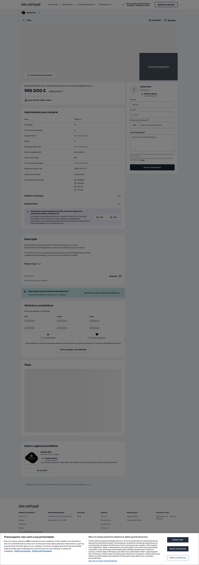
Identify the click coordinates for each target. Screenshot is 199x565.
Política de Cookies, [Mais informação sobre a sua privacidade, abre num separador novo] (22, 551)
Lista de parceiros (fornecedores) (102, 561)
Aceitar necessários (177, 549)
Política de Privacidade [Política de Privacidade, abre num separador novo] (42, 551)
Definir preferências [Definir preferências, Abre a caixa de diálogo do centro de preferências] (177, 558)
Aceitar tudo (177, 540)
